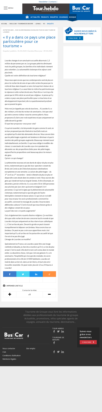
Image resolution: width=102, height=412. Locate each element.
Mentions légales (9, 359)
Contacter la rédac (29, 290)
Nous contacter (8, 348)
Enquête (50, 23)
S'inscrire (73, 38)
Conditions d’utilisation (11, 355)
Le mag (38, 23)
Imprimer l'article (14, 286)
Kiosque (72, 17)
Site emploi (30, 348)
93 (44, 23)
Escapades (63, 17)
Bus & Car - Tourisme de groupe (21, 23)
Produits (45, 17)
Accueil (4, 23)
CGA (4, 352)
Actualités (35, 17)
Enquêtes (54, 17)
